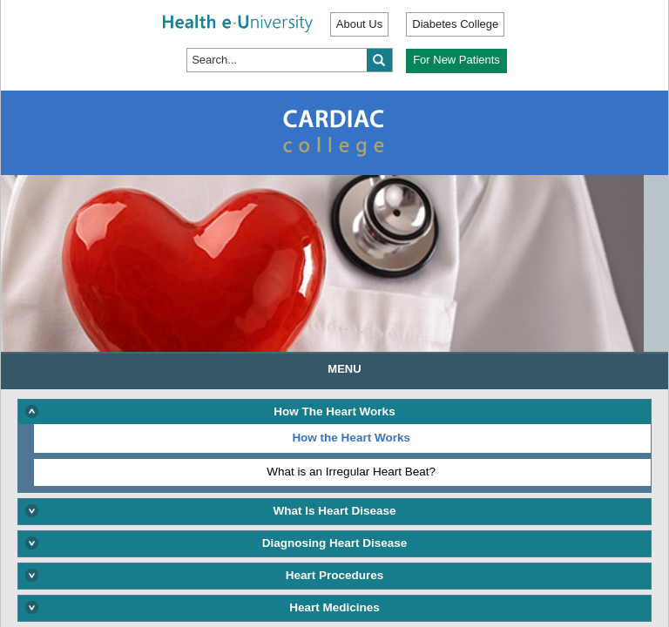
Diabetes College (455, 23)
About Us (359, 23)
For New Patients (456, 59)
